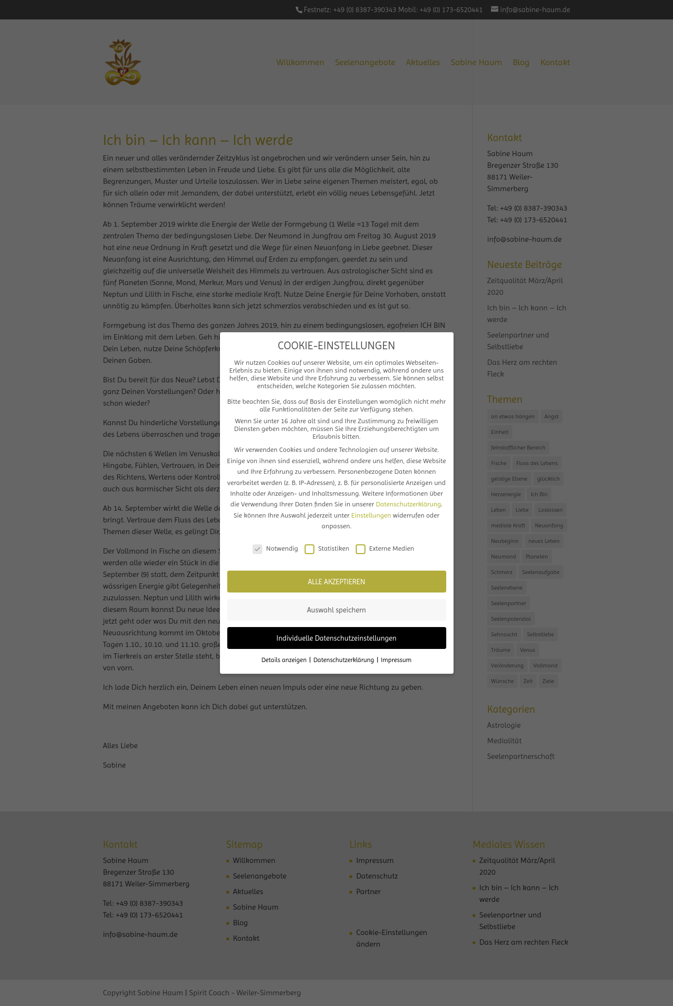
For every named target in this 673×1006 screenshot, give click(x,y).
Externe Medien (385, 548)
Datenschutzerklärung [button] (344, 660)
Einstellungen (371, 515)
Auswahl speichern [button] (336, 610)
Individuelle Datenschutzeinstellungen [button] (336, 638)
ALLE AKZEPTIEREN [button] (336, 581)
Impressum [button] (396, 660)
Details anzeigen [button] (284, 660)
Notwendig (275, 548)
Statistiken (327, 548)
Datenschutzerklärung (408, 504)
